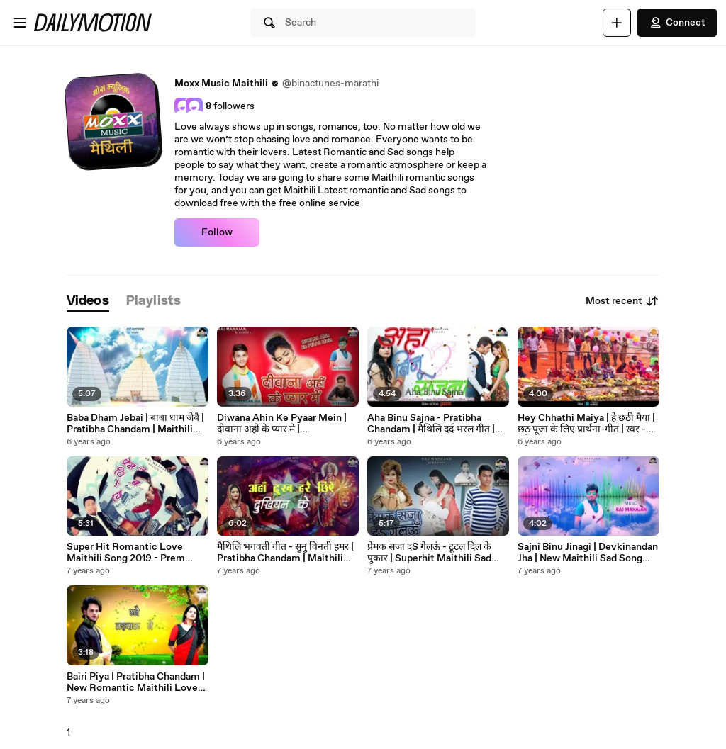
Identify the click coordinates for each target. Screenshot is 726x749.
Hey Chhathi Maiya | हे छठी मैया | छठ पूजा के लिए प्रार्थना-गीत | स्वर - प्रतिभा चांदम (586, 423)
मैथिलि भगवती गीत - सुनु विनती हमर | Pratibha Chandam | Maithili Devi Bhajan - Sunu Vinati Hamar (285, 552)
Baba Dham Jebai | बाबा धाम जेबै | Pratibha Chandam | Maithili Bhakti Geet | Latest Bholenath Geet (137, 423)
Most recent (622, 301)
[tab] (88, 301)
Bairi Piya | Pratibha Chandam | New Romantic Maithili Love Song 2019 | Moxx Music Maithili (136, 682)
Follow (217, 232)
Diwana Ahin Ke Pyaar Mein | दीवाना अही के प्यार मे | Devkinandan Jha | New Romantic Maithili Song (282, 423)
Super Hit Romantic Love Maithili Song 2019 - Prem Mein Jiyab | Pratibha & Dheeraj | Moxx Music (137, 552)
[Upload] (617, 23)
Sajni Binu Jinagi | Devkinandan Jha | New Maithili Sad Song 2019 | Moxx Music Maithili (588, 552)
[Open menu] (20, 23)
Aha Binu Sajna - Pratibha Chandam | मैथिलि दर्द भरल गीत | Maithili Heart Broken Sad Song (431, 423)
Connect (677, 23)
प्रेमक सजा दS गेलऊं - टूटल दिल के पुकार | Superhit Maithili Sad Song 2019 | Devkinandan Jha (432, 552)
